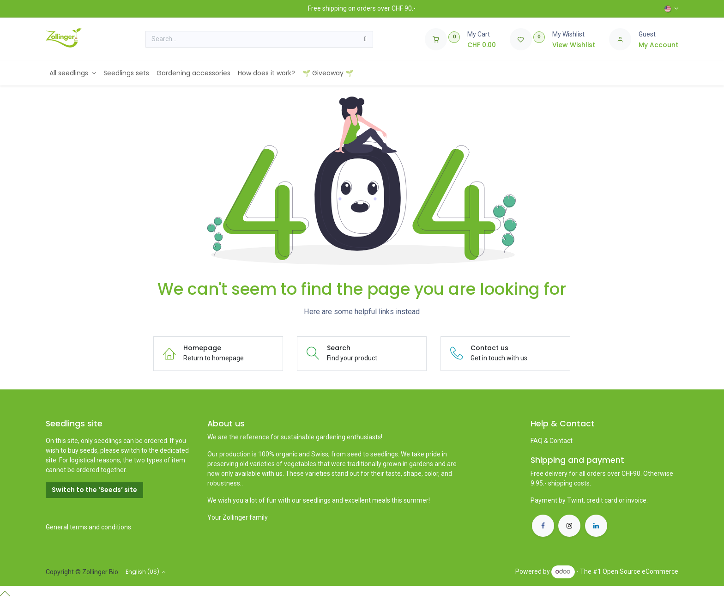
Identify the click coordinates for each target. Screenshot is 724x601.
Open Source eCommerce (640, 571)
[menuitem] (73, 73)
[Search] (365, 39)
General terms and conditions (88, 527)
